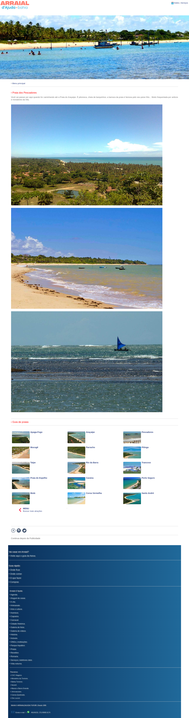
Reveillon (15, 653)
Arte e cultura (16, 609)
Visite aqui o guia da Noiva (22, 556)
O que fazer (15, 578)
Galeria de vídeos (18, 631)
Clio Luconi (15, 698)
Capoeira (15, 616)
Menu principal (18, 83)
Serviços (184, 3)
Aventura (14, 613)
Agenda (14, 594)
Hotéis (177, 3)
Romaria (14, 656)
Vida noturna (16, 663)
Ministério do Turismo (19, 678)
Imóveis (14, 638)
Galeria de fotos (17, 627)
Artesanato (15, 605)
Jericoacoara (16, 691)
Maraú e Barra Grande (20, 688)
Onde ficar (15, 570)
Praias (13, 649)
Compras (14, 582)
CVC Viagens (16, 675)
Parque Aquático (18, 645)
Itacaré (14, 685)
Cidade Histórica (18, 624)
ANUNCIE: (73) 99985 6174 (38, 712)
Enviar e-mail (18, 712)
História (14, 634)
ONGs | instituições (19, 642)
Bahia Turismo (16, 682)
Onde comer (16, 574)
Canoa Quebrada (18, 695)
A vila (13, 602)
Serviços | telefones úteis (21, 660)
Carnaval (14, 620)
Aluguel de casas (18, 598)
